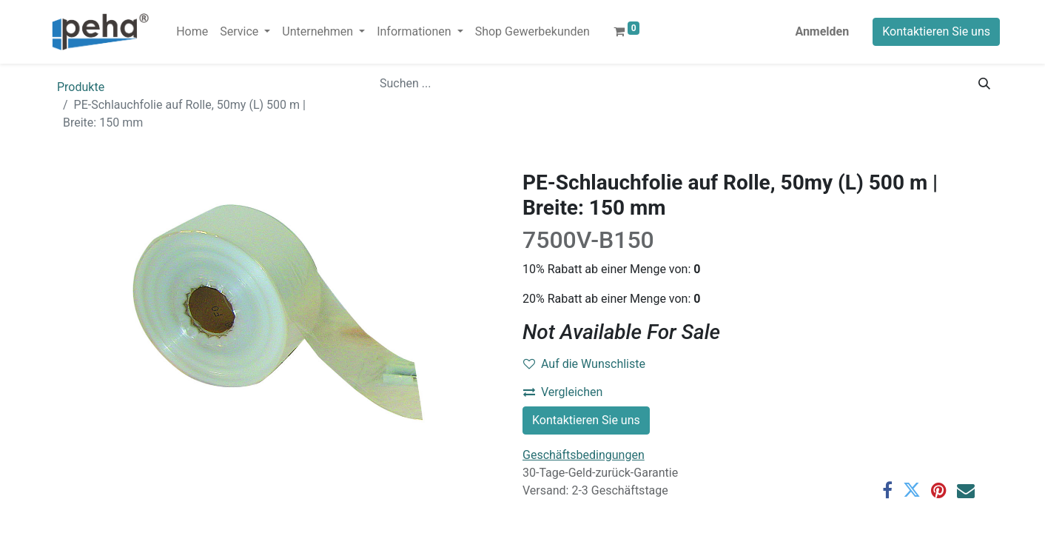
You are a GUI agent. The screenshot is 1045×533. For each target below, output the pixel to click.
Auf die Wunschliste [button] (584, 364)
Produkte (80, 87)
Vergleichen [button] (562, 392)
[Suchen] (984, 84)
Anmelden (822, 31)
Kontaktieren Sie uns (936, 31)
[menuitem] (192, 32)
